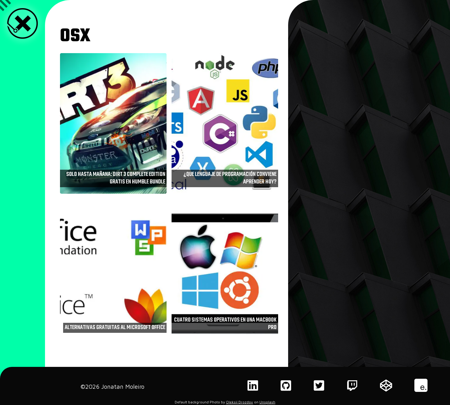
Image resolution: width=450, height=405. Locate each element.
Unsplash (267, 402)
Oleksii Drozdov (239, 402)
